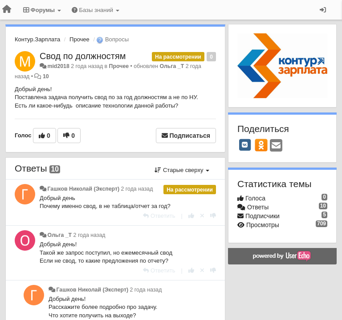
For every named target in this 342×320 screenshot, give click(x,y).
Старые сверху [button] (182, 170)
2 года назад (137, 189)
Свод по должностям (83, 56)
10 (46, 76)
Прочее (79, 39)
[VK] (244, 145)
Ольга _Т (172, 66)
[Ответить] (159, 215)
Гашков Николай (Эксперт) (83, 189)
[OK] (261, 145)
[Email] (276, 146)
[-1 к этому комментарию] (213, 215)
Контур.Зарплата (37, 39)
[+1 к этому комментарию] (191, 215)
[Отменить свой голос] (202, 215)
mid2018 (58, 66)
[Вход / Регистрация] (323, 9)
